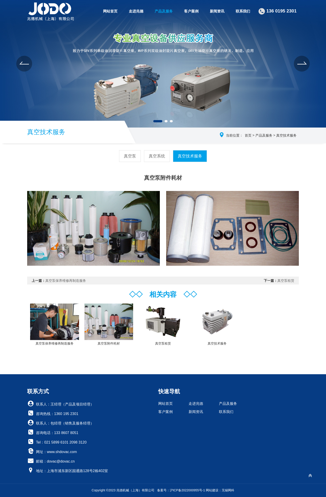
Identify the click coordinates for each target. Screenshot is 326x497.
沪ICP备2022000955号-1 (187, 490)
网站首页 (110, 11)
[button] (24, 64)
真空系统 (157, 156)
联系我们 (243, 11)
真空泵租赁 (285, 280)
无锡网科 (228, 490)
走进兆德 (136, 11)
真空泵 (130, 156)
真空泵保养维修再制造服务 (65, 280)
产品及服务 (164, 11)
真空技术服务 (286, 135)
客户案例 (191, 11)
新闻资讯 (217, 11)
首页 (248, 135)
